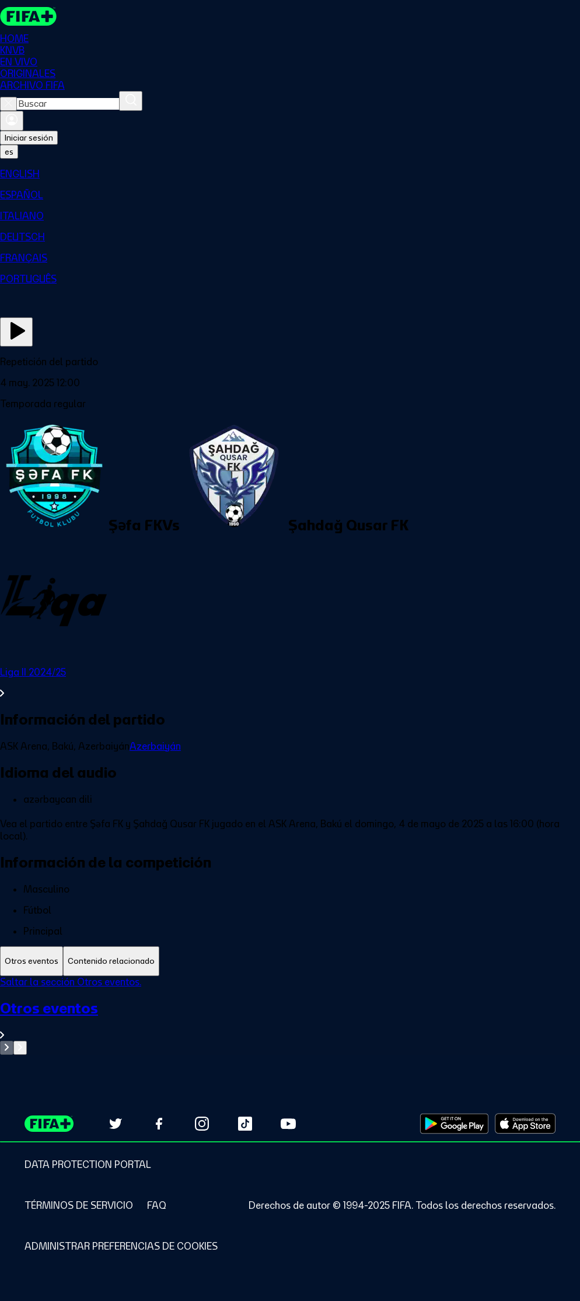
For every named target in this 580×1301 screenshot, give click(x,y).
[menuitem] (290, 174)
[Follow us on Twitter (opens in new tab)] (115, 1123)
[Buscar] (130, 101)
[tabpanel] (290, 1015)
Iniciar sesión (29, 137)
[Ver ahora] (16, 332)
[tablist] (290, 961)
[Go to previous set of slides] (6, 1048)
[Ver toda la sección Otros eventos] (290, 1020)
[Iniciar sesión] (11, 121)
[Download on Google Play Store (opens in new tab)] (454, 1123)
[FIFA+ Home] (28, 16)
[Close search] (8, 104)
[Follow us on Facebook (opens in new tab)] (159, 1123)
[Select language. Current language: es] (9, 152)
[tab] (31, 961)
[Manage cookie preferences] (121, 1246)
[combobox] (68, 104)
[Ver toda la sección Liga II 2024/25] (290, 682)
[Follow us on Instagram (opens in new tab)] (202, 1123)
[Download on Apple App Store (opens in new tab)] (525, 1123)
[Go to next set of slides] (20, 1048)
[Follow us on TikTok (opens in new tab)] (245, 1123)
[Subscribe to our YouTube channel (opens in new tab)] (288, 1123)
